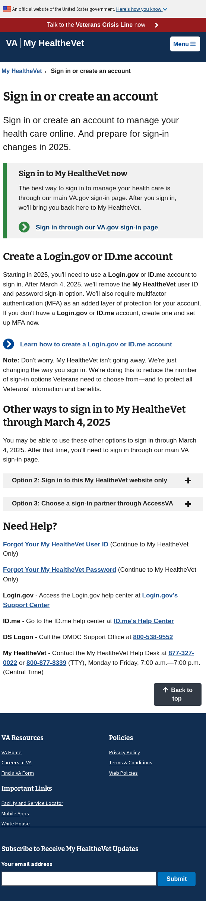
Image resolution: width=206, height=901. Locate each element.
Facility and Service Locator (32, 803)
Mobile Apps (15, 813)
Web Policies (123, 773)
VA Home (11, 752)
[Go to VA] (13, 43)
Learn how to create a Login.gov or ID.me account (96, 344)
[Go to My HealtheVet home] (53, 44)
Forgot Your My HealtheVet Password (59, 569)
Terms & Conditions (130, 762)
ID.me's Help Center (144, 621)
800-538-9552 (153, 637)
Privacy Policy (124, 752)
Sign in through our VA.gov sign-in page (97, 227)
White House (15, 823)
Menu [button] (184, 44)
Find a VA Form (17, 773)
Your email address (27, 863)
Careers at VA (16, 762)
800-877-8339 (46, 662)
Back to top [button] (178, 694)
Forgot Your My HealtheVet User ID (55, 544)
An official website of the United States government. (64, 9)
